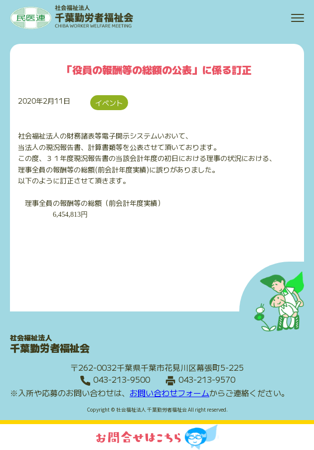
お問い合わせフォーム (169, 393)
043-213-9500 (121, 379)
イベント (109, 103)
